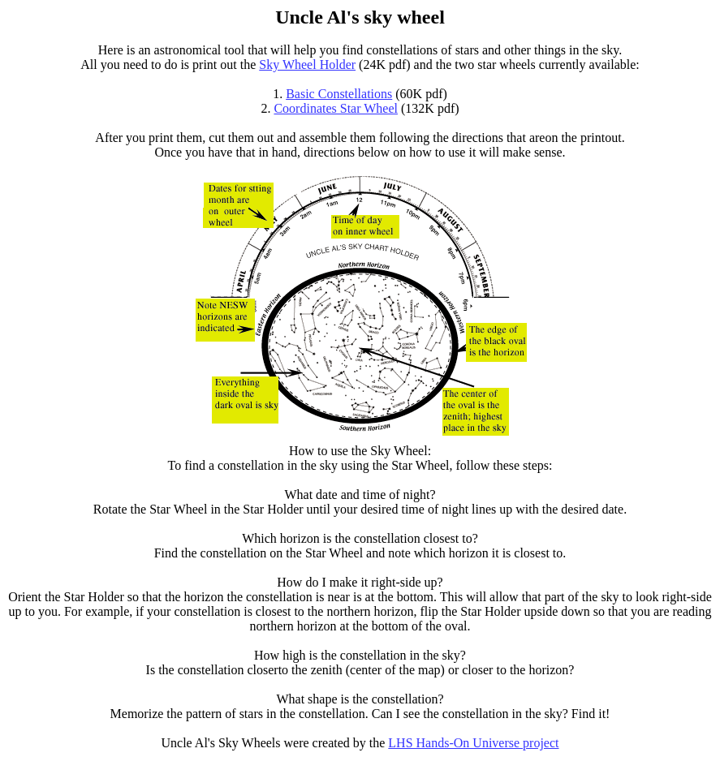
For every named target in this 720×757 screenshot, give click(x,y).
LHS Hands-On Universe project (473, 743)
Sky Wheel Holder (307, 64)
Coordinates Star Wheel (336, 108)
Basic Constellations (339, 94)
